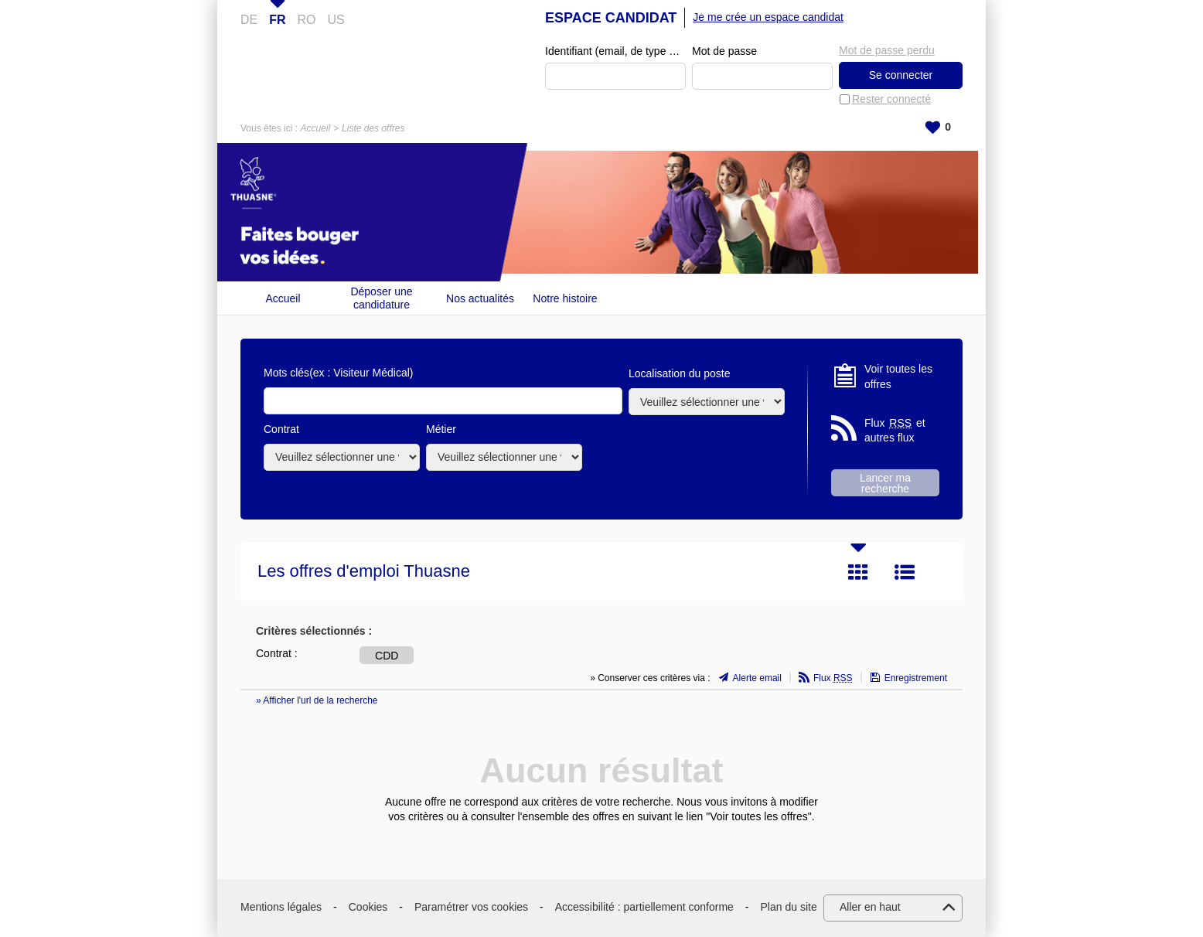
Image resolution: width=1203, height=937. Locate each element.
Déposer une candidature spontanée (381, 298)
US (336, 19)
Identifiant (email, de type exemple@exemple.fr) (615, 51)
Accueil (315, 128)
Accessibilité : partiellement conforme (644, 907)
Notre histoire (565, 298)
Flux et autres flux (894, 430)
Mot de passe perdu (887, 50)
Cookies (368, 907)
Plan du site (789, 907)
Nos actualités (480, 298)
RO (307, 19)
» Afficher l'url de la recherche (317, 700)
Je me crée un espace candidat (768, 17)
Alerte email (757, 678)
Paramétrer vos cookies (471, 907)
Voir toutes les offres (898, 376)
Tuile (858, 572)
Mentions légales (281, 907)
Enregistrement (915, 678)
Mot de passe (724, 51)
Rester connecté (891, 99)
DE (248, 19)
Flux (833, 678)
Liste (904, 572)
